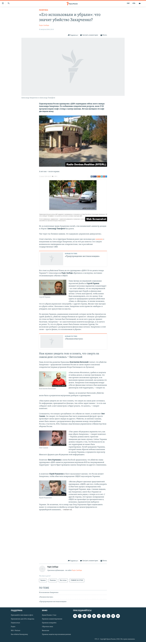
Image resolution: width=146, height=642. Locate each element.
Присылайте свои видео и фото (22, 615)
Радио (13, 626)
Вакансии (45, 630)
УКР (128, 3)
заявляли (99, 239)
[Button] (73, 35)
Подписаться (15, 623)
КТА (134, 3)
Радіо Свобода (44, 25)
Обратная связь (47, 626)
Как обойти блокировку (19, 634)
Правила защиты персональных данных (56, 634)
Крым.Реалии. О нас (49, 615)
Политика (43, 10)
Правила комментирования (52, 619)
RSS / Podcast (15, 630)
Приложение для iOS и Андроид (22, 619)
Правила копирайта (49, 623)
